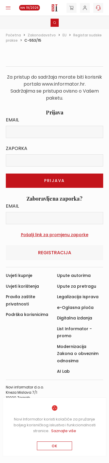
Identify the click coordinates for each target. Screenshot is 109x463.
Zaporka (16, 148)
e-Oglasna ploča (75, 307)
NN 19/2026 (29, 8)
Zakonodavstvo (42, 35)
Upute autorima (74, 275)
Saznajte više (63, 431)
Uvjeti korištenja (22, 286)
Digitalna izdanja (74, 318)
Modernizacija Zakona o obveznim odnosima (78, 354)
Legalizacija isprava (78, 297)
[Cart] (71, 8)
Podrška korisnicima (27, 314)
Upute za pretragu (76, 286)
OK (54, 445)
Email (12, 119)
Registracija (54, 252)
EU (64, 35)
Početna (13, 35)
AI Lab (63, 371)
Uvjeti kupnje (19, 275)
